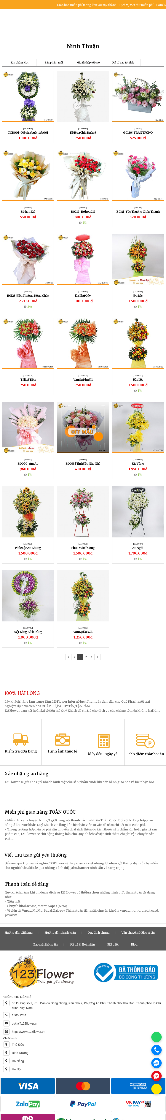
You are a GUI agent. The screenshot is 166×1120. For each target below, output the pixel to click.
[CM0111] (138, 291)
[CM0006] (83, 543)
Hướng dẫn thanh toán (60, 933)
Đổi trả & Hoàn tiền (82, 944)
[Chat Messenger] (156, 1076)
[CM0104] (28, 375)
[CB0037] (138, 543)
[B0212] (83, 207)
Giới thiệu (113, 944)
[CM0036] (28, 543)
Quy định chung (99, 933)
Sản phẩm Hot (19, 62)
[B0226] (28, 207)
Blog (134, 944)
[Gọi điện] (156, 1050)
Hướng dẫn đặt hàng (19, 933)
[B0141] (138, 207)
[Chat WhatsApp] (156, 1037)
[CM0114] (83, 291)
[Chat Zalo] (156, 1063)
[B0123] (28, 291)
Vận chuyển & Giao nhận (138, 933)
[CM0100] (138, 375)
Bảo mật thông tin (45, 944)
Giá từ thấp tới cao (88, 62)
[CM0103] (83, 375)
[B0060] (28, 459)
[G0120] (138, 128)
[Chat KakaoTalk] (156, 1089)
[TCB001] (28, 128)
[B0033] (83, 459)
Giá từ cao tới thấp (123, 62)
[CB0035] (28, 627)
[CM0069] (83, 627)
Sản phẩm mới (54, 62)
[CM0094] (138, 459)
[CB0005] (83, 128)
